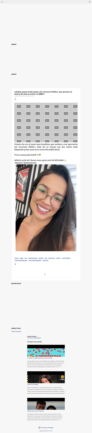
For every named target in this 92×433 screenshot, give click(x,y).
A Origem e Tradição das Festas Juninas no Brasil (39, 358)
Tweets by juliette (16, 331)
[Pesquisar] (7, 2)
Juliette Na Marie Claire (21, 260)
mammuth (51, 430)
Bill (26, 258)
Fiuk (46, 258)
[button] (15, 99)
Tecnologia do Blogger (46, 427)
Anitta (16, 258)
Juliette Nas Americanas (35, 260)
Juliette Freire (66, 258)
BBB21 (21, 258)
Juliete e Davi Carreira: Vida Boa (35, 411)
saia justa (45, 260)
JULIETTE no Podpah (32, 384)
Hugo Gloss (51, 258)
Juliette (58, 258)
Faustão (41, 258)
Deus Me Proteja (33, 258)
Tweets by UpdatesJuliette (34, 338)
